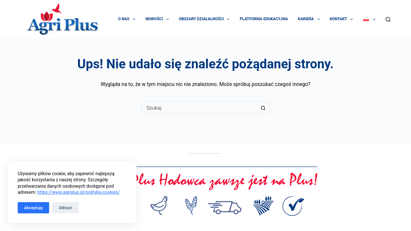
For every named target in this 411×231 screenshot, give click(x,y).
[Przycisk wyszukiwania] (263, 107)
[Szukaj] (388, 19)
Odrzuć (65, 207)
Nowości (158, 19)
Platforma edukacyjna (264, 19)
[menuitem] (369, 19)
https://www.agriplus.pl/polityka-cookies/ (78, 192)
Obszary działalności (205, 19)
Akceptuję (33, 207)
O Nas (128, 19)
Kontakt (342, 19)
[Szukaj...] (199, 107)
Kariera (310, 19)
